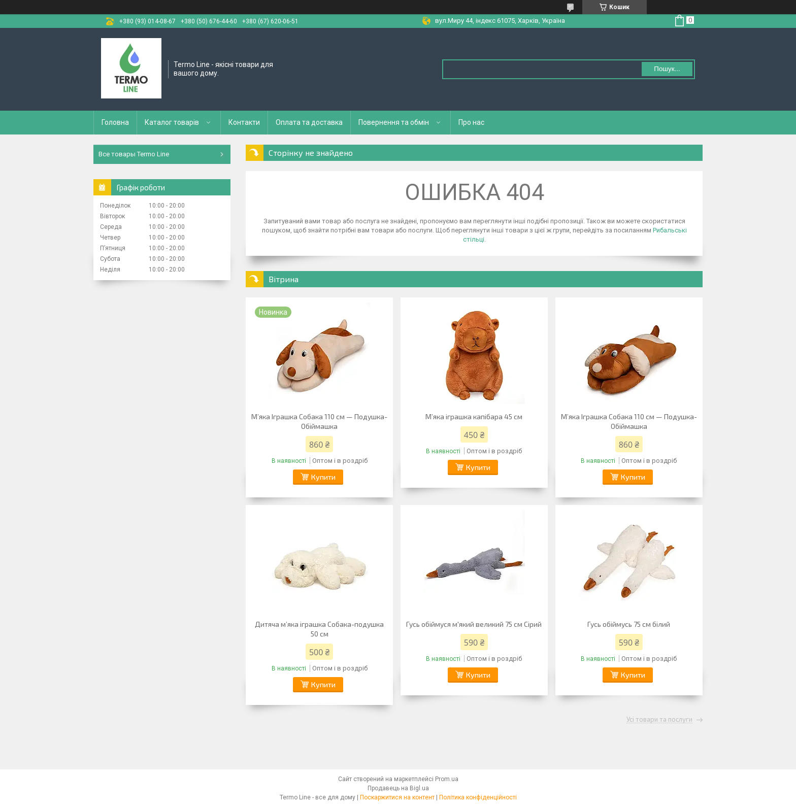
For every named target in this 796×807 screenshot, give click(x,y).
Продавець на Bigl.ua (398, 788)
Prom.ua (446, 779)
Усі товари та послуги (659, 719)
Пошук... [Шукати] (667, 69)
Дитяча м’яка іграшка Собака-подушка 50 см (319, 629)
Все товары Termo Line (133, 154)
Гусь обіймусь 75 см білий (628, 624)
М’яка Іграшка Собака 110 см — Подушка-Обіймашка (319, 421)
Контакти (244, 122)
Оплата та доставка (309, 122)
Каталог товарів (172, 122)
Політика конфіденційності (478, 797)
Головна (115, 122)
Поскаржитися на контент (397, 797)
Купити (323, 477)
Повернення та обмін (393, 122)
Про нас (471, 122)
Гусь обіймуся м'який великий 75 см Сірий (474, 624)
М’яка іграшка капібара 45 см (473, 416)
